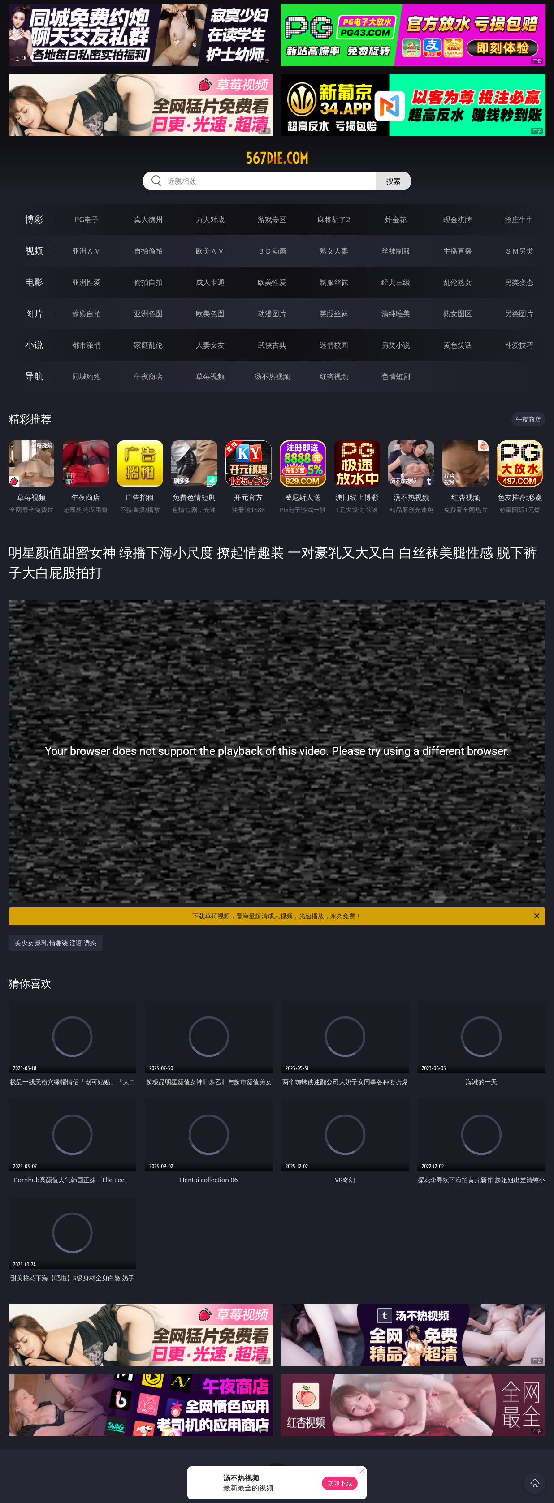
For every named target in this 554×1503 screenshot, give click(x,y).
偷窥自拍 (86, 314)
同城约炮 (86, 376)
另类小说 (395, 345)
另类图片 (519, 314)
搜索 (393, 181)
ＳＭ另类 (519, 251)
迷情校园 (334, 345)
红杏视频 (334, 376)
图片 (34, 313)
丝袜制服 (395, 251)
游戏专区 (272, 219)
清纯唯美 (395, 314)
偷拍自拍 (148, 282)
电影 (34, 282)
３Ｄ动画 (272, 251)
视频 (34, 251)
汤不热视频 (272, 376)
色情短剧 (395, 376)
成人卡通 (210, 282)
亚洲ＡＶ (86, 251)
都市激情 (86, 345)
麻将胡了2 (333, 219)
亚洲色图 (148, 314)
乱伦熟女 (457, 282)
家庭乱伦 (148, 345)
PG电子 (87, 219)
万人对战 (210, 219)
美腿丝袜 (334, 314)
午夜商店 (148, 376)
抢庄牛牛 (519, 219)
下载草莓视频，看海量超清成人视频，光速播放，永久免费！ (366, 916)
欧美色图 (210, 314)
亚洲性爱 (86, 282)
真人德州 (148, 219)
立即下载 (339, 1483)
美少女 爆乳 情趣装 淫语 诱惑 (56, 943)
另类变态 (519, 282)
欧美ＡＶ (210, 251)
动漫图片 (272, 314)
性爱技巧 (519, 345)
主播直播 (457, 251)
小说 (34, 345)
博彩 (34, 219)
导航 (34, 376)
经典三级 (395, 282)
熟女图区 (457, 314)
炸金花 (396, 219)
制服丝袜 (334, 282)
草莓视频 (210, 376)
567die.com (277, 158)
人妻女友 (210, 345)
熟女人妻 (334, 251)
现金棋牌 (457, 219)
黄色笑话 (457, 345)
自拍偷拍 (148, 251)
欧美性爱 (272, 282)
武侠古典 (272, 345)
